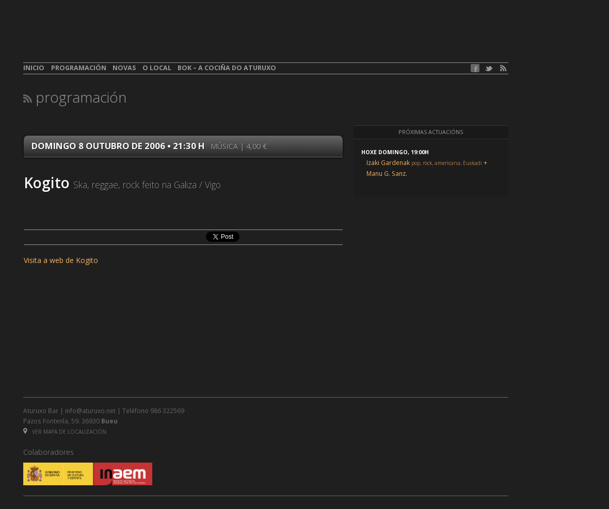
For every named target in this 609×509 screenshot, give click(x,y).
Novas (124, 67)
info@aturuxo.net (90, 410)
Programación (78, 67)
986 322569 (167, 410)
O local (156, 67)
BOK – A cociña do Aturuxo (227, 67)
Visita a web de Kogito (61, 260)
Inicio (33, 67)
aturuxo (98, 37)
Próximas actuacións (430, 132)
